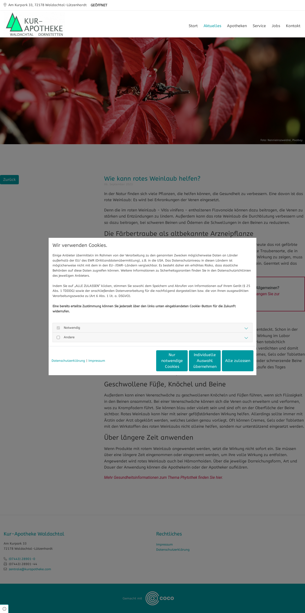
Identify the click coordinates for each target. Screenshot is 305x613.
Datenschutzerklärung (68, 360)
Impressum (96, 360)
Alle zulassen (230, 360)
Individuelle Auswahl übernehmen (184, 360)
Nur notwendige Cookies (138, 360)
